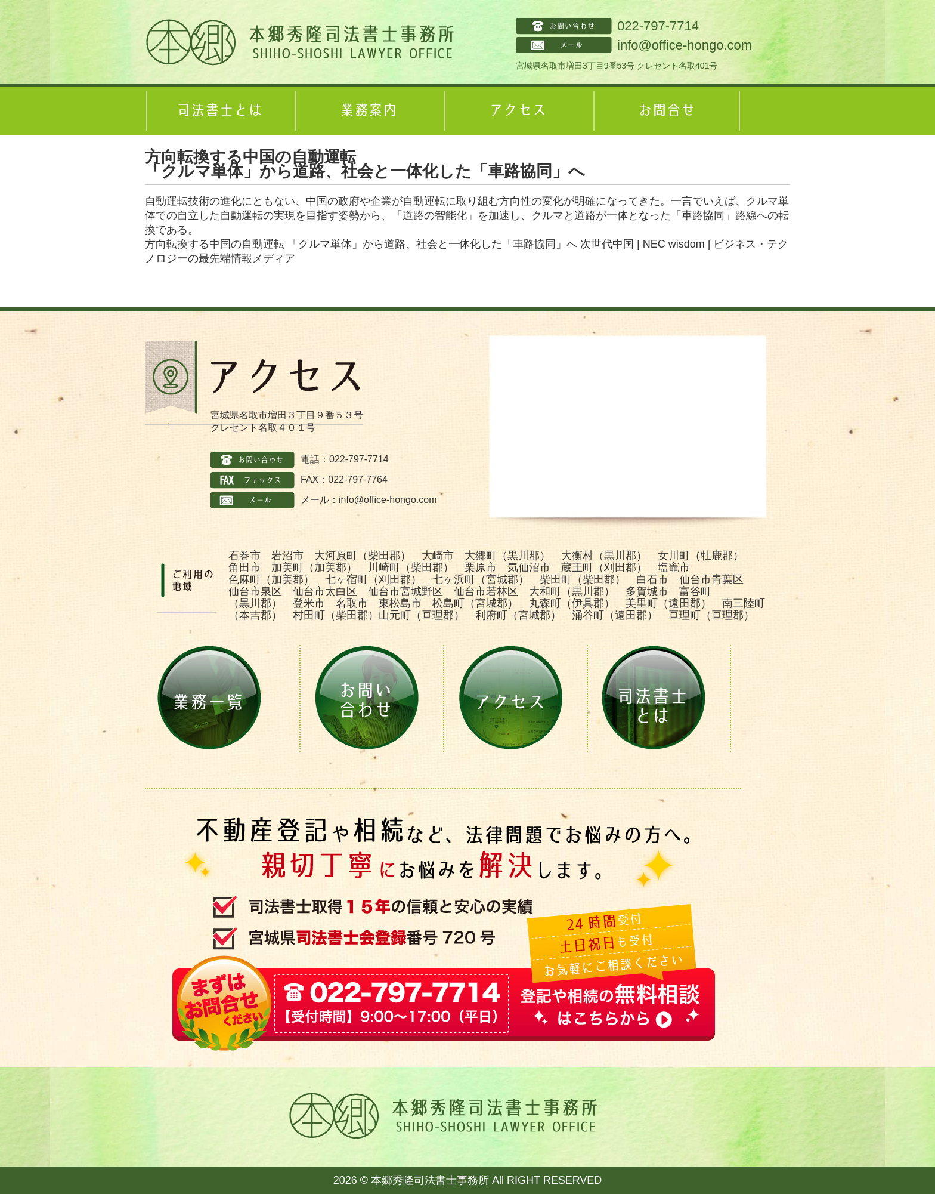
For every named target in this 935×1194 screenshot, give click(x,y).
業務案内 (368, 111)
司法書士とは (219, 111)
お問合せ (666, 111)
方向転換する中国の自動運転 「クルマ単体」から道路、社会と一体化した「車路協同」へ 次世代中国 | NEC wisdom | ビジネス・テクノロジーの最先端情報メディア (466, 251)
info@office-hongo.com (684, 45)
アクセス (517, 111)
